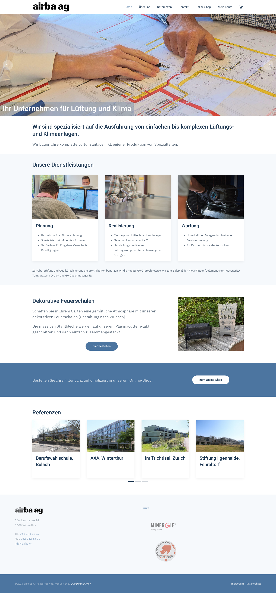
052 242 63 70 (30, 538)
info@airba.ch (23, 543)
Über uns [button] (144, 7)
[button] (8, 65)
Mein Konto (225, 7)
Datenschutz (253, 584)
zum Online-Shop (210, 380)
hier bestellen (102, 346)
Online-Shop (203, 7)
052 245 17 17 (30, 533)
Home (128, 7)
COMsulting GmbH (81, 583)
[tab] (131, 481)
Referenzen (164, 7)
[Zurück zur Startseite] (51, 7)
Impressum (237, 584)
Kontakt (184, 7)
